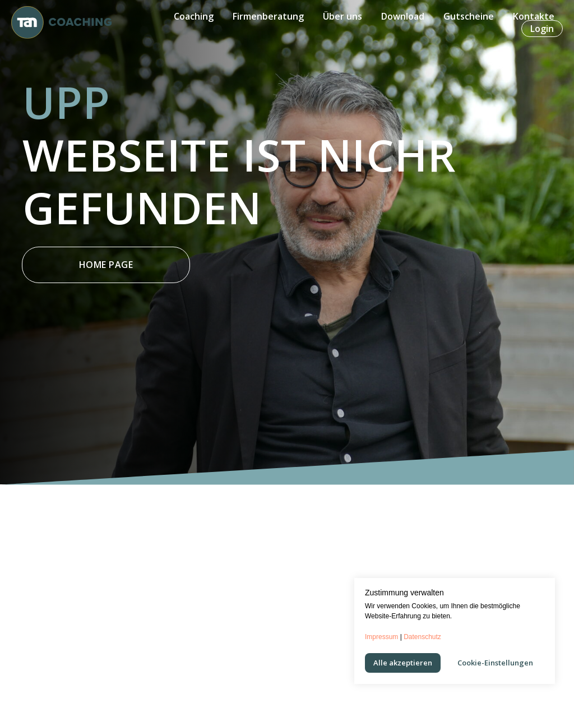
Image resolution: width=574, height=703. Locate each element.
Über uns (342, 16)
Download (402, 16)
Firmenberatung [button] (268, 16)
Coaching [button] (194, 16)
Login (542, 28)
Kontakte (533, 16)
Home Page (106, 264)
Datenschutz (422, 637)
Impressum (381, 637)
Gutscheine (468, 16)
